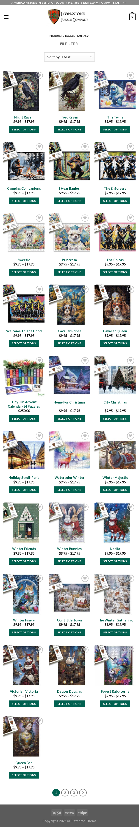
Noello (115, 549)
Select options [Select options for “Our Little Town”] (69, 632)
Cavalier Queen (115, 331)
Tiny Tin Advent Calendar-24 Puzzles (24, 404)
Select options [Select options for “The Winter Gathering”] (115, 632)
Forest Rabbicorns (115, 691)
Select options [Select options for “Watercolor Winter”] (69, 489)
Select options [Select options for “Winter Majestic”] (115, 489)
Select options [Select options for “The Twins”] (115, 129)
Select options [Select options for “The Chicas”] (115, 272)
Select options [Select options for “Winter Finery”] (24, 632)
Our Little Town (69, 620)
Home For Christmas (69, 402)
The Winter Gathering (115, 620)
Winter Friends (24, 549)
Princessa (69, 260)
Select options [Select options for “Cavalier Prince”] (69, 343)
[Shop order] (69, 57)
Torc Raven (69, 117)
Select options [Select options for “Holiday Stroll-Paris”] (24, 489)
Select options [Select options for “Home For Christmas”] (69, 418)
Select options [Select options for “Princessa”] (69, 272)
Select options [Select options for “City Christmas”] (115, 418)
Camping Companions (24, 188)
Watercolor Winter (69, 478)
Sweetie (24, 260)
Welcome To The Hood (24, 331)
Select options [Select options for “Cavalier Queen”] (115, 343)
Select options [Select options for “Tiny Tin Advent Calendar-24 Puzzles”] (24, 418)
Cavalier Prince (69, 331)
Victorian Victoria (24, 691)
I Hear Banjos (69, 188)
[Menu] (6, 17)
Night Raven (23, 117)
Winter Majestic (115, 478)
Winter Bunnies (69, 549)
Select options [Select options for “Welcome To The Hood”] (24, 343)
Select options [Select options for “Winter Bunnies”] (69, 561)
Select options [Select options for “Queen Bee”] (24, 774)
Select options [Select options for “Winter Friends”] (24, 561)
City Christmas (115, 402)
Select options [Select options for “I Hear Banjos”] (69, 200)
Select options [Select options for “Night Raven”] (24, 129)
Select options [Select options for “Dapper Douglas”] (69, 703)
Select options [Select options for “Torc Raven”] (69, 129)
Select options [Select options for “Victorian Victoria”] (24, 703)
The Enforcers (115, 188)
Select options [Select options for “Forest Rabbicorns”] (115, 703)
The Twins (115, 117)
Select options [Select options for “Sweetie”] (24, 272)
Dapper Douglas (69, 691)
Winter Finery (24, 620)
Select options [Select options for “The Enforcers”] (115, 200)
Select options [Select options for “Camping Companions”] (24, 200)
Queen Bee (23, 763)
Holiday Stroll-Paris (23, 478)
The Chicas (115, 260)
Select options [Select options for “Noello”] (115, 561)
